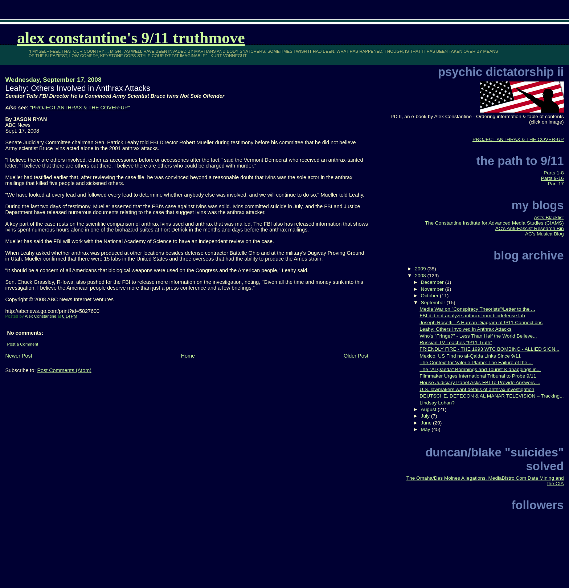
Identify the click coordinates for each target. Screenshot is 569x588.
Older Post (356, 356)
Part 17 (556, 183)
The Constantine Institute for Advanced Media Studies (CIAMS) (494, 223)
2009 (421, 268)
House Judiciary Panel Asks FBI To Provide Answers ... (479, 382)
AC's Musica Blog (544, 234)
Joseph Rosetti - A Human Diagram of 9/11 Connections (481, 322)
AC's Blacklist (549, 217)
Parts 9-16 (552, 178)
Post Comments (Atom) (64, 370)
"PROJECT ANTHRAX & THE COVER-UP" (80, 107)
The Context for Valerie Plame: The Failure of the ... (476, 362)
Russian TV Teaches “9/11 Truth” (455, 342)
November (433, 289)
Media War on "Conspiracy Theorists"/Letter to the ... (477, 309)
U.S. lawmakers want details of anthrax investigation (476, 389)
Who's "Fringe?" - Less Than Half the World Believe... (478, 336)
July (426, 416)
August (429, 409)
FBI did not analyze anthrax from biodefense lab (472, 315)
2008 (421, 275)
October (430, 295)
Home (188, 356)
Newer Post (18, 356)
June (427, 423)
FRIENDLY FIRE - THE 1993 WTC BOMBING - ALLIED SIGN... (489, 349)
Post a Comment (22, 344)
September (434, 302)
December (433, 282)
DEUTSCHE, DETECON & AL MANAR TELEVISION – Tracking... (491, 396)
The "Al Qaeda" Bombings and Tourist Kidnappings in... (480, 369)
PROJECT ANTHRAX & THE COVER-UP (518, 139)
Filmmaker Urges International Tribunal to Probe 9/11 (477, 376)
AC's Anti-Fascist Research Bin (529, 228)
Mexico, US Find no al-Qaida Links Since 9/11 (470, 356)
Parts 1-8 (554, 173)
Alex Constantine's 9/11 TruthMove (131, 38)
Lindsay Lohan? (437, 403)
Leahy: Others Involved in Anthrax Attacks (465, 329)
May (426, 429)
